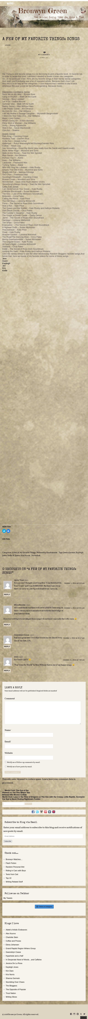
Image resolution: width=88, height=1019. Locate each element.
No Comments (44, 55)
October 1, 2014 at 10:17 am (74, 638)
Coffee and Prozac (13, 941)
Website (9, 753)
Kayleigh (6, 263)
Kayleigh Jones (12, 967)
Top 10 (8, 878)
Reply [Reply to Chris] (7, 670)
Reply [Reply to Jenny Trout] (7, 594)
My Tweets (7, 898)
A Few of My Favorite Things (24, 552)
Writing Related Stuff (14, 882)
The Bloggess (11, 986)
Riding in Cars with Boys (16, 870)
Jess (4, 258)
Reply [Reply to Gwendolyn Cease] (7, 646)
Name (8, 730)
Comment (10, 698)
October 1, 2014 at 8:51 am (74, 608)
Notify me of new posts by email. (19, 767)
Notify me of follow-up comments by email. (23, 762)
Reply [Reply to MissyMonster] (7, 625)
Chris (16, 657)
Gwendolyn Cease (21, 635)
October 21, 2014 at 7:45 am (74, 660)
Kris (4, 268)
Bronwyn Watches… (14, 859)
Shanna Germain (13, 978)
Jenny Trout (19, 580)
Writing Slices (11, 997)
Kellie (4, 270)
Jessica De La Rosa (14, 963)
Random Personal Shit (15, 867)
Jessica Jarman (69, 552)
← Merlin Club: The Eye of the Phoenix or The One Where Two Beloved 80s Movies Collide (16, 792)
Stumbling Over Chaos (15, 982)
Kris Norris (25, 555)
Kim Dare (9, 971)
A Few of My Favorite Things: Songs (41, 39)
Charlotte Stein (12, 937)
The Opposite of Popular (16, 989)
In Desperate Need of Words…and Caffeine (24, 960)
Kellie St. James (14, 555)
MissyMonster (20, 605)
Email (8, 741)
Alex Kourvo (11, 933)
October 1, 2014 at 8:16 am (74, 583)
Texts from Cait (12, 874)
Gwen (5, 261)
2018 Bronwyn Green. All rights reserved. (21, 1014)
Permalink (36, 555)
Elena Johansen (12, 945)
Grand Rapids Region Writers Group (21, 948)
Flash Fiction (11, 863)
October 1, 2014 (44, 57)
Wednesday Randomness (46, 552)
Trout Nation (11, 993)
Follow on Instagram (44, 906)
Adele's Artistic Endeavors (16, 930)
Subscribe (7, 841)
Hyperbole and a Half (14, 956)
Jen (4, 266)
